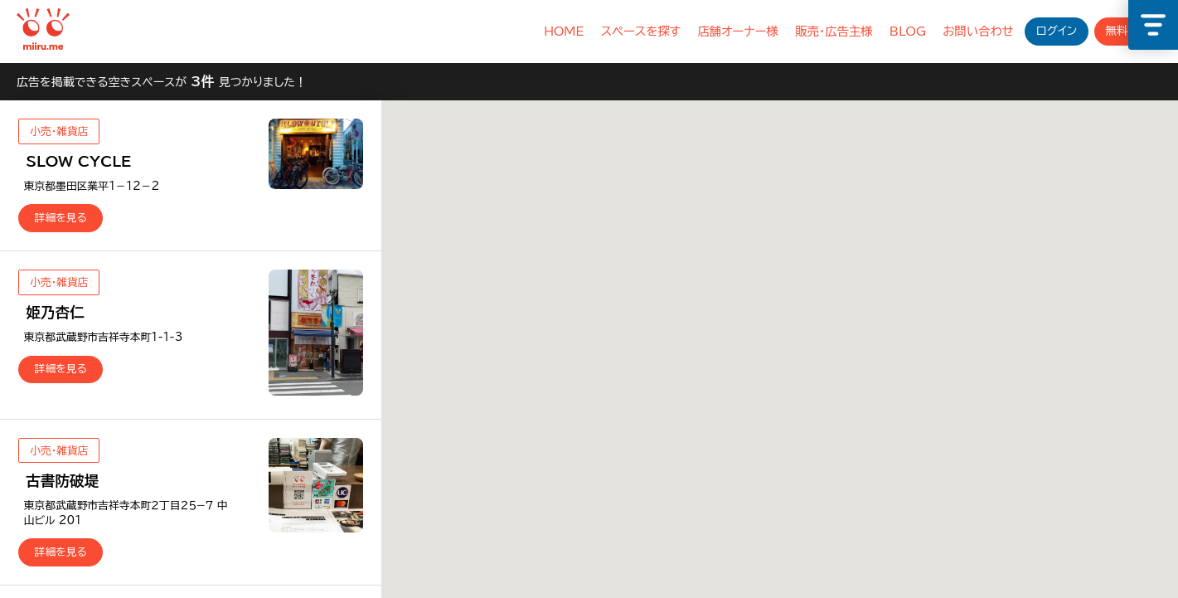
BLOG (908, 31)
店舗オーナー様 (737, 31)
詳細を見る (61, 217)
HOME (564, 31)
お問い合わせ (978, 31)
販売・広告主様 (834, 31)
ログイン (1056, 30)
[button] (1033, 272)
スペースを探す (641, 31)
